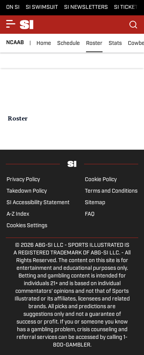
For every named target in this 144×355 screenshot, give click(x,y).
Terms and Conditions (111, 191)
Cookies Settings (27, 226)
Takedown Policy (27, 191)
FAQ (89, 214)
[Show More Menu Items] (10, 23)
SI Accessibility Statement (38, 203)
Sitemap (95, 203)
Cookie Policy (101, 180)
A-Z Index (18, 214)
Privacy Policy (23, 180)
